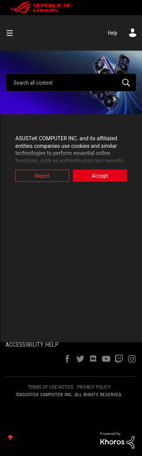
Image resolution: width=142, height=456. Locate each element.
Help (112, 33)
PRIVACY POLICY (94, 387)
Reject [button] (42, 176)
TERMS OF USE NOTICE (50, 387)
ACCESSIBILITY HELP (32, 344)
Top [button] (10, 437)
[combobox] (71, 82)
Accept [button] (100, 176)
